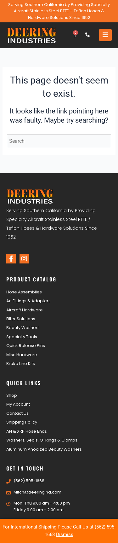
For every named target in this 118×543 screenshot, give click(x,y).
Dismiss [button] (64, 534)
